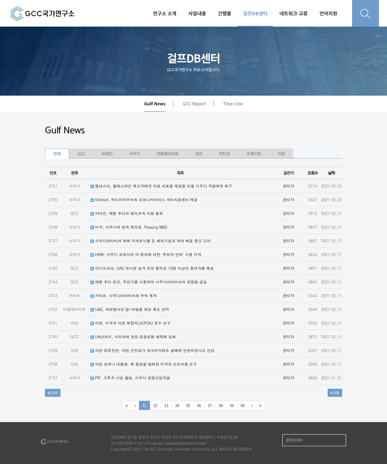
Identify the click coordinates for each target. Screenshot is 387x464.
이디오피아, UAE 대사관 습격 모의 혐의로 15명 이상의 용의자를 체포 (152, 268)
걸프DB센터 (255, 13)
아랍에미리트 (167, 153)
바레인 (107, 153)
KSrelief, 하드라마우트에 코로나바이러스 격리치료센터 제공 (144, 199)
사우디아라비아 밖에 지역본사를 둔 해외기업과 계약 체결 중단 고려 (150, 240)
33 (166, 405)
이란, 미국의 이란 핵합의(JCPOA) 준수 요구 (131, 323)
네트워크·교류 (294, 13)
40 (243, 405)
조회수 (312, 173)
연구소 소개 (165, 13)
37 (210, 405)
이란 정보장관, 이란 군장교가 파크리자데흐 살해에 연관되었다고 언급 (152, 350)
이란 (281, 153)
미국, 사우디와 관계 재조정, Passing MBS (129, 227)
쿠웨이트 (253, 153)
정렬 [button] (335, 392)
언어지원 (328, 13)
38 (221, 405)
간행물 (224, 13)
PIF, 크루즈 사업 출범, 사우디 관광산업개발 (130, 377)
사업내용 (197, 13)
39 (232, 405)
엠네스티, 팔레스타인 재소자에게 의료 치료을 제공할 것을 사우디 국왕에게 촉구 (161, 186)
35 (188, 405)
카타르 (224, 153)
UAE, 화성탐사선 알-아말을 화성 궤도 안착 (130, 309)
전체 (57, 153)
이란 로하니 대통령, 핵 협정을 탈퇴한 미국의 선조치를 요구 (144, 364)
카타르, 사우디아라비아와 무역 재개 (124, 295)
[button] (52, 393)
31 (144, 405)
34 (177, 405)
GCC (81, 153)
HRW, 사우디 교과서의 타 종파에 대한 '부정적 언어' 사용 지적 (146, 254)
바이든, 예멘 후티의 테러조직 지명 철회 (127, 213)
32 (155, 405)
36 (199, 405)
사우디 (134, 153)
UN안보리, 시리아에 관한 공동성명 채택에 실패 (133, 336)
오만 (199, 153)
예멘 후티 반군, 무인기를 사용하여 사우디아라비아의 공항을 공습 (149, 282)
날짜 (331, 173)
